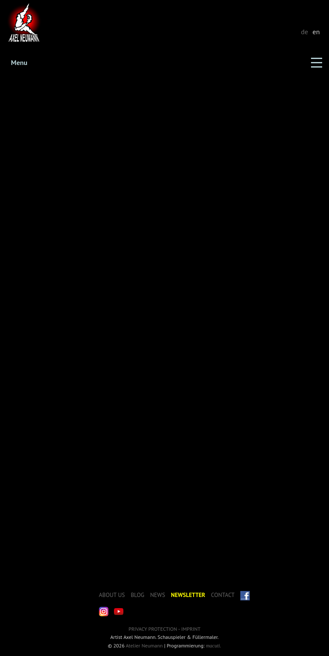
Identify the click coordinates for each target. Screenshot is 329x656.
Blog (137, 595)
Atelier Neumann (144, 645)
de (304, 31)
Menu (19, 62)
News (157, 595)
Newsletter (188, 595)
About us (112, 595)
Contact (223, 595)
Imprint (190, 629)
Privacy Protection (153, 629)
